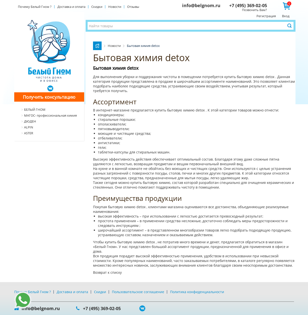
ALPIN (28, 127)
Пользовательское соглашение (138, 291)
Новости (114, 6)
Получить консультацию (49, 97)
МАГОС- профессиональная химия (50, 115)
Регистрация (266, 16)
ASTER (28, 133)
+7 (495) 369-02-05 (248, 5)
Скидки (96, 6)
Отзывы (133, 6)
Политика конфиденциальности (197, 291)
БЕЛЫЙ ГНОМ (34, 109)
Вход (285, 16)
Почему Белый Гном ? (35, 6)
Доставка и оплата (71, 6)
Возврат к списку (107, 272)
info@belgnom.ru (201, 5)
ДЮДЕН (30, 121)
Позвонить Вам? (254, 10)
